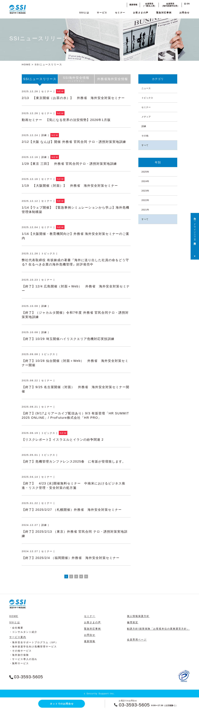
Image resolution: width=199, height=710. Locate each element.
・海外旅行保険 (19, 655)
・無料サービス (19, 663)
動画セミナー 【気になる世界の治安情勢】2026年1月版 (66, 120)
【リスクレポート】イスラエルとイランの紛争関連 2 (63, 439)
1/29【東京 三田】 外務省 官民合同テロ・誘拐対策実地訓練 (69, 163)
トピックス (147, 98)
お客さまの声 (140, 12)
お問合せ (184, 12)
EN (187, 4)
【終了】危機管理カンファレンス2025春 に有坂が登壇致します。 (74, 461)
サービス (102, 12)
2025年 (145, 172)
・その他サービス (20, 650)
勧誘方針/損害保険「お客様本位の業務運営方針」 (158, 628)
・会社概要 (16, 627)
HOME (26, 64)
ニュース (146, 88)
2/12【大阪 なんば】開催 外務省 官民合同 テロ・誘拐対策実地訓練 (74, 141)
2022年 (145, 200)
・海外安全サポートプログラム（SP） (33, 642)
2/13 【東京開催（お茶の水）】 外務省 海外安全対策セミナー (73, 98)
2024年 (145, 181)
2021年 (145, 209)
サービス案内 (17, 637)
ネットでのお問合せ (62, 703)
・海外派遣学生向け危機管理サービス (33, 646)
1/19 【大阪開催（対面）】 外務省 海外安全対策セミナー (70, 185)
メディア (146, 116)
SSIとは (84, 12)
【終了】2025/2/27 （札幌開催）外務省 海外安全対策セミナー (72, 509)
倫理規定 (132, 622)
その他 (144, 135)
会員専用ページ (137, 639)
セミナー (120, 12)
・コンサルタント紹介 (23, 632)
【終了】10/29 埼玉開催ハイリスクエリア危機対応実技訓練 (68, 339)
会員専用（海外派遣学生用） (170, 5)
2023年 (145, 190)
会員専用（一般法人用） (149, 5)
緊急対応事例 (164, 12)
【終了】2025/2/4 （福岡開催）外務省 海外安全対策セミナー (71, 558)
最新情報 (133, 5)
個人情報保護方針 (138, 616)
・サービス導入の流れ (23, 659)
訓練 (143, 126)
